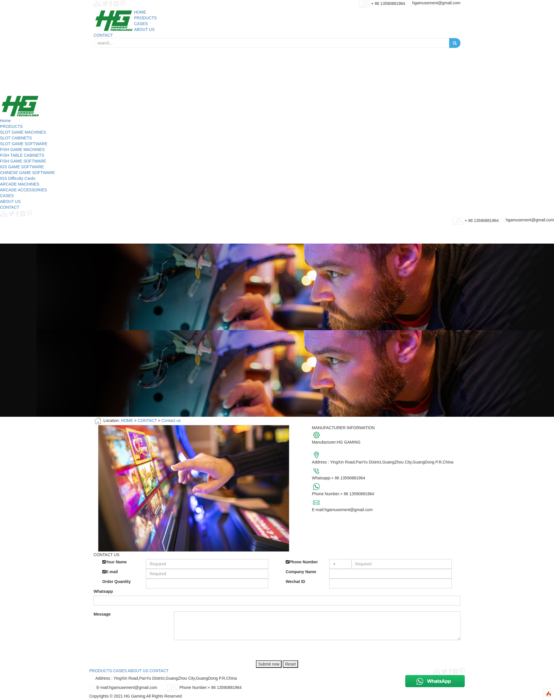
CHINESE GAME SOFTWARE (27, 172)
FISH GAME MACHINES (22, 149)
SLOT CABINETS (16, 138)
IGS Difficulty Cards (17, 178)
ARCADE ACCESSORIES (23, 190)
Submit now (268, 664)
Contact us (171, 420)
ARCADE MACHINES (19, 184)
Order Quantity (116, 581)
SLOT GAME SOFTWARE (23, 143)
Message (102, 614)
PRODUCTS (11, 126)
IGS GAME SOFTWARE (22, 167)
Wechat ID (295, 581)
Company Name (301, 571)
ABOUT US (10, 201)
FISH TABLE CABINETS (22, 155)
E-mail (110, 571)
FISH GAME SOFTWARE (23, 161)
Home (5, 120)
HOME (127, 420)
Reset (290, 664)
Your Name (114, 562)
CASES (7, 195)
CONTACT (9, 207)
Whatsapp (103, 591)
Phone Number (302, 562)
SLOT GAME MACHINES (23, 132)
